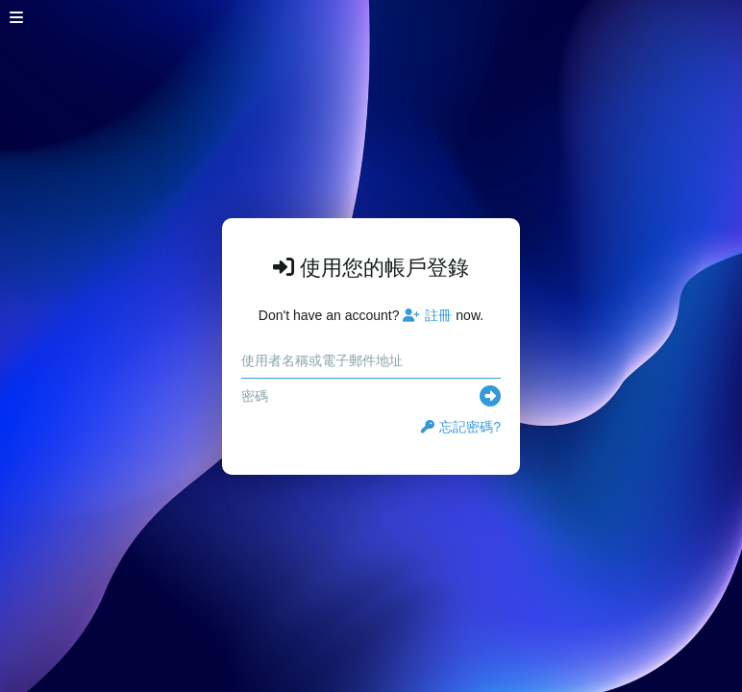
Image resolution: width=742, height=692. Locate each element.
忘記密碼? (461, 426)
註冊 (427, 315)
